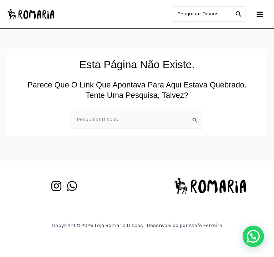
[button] (253, 236)
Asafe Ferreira (205, 225)
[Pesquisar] (238, 14)
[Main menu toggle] (260, 14)
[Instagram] (56, 186)
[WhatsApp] (72, 186)
